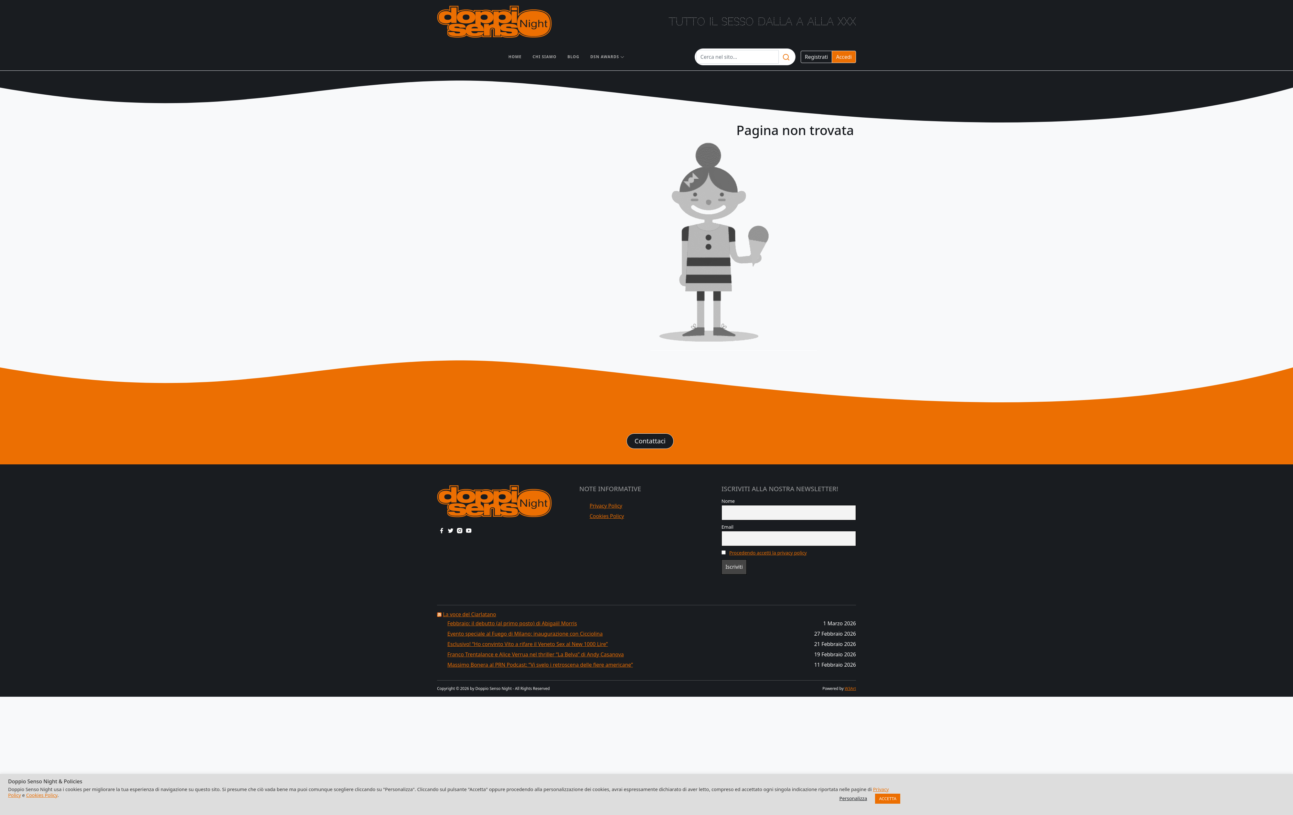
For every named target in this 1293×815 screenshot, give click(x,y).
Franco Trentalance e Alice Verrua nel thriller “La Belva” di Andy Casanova (535, 654)
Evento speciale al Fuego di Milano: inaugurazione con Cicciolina (525, 633)
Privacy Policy (606, 505)
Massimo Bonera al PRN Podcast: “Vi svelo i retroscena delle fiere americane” (540, 664)
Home (515, 56)
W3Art (850, 688)
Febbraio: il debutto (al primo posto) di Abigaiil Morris (512, 623)
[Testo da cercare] (737, 57)
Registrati (816, 56)
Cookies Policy (607, 516)
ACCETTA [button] (887, 798)
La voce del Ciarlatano (469, 614)
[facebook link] (441, 530)
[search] (786, 57)
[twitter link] (450, 530)
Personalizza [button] (853, 798)
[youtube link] (468, 530)
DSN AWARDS (604, 56)
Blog (574, 56)
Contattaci (650, 441)
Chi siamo (545, 56)
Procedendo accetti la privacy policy (768, 553)
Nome (728, 501)
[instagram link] (459, 530)
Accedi (844, 56)
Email (727, 527)
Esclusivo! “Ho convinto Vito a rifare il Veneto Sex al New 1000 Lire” (527, 644)
